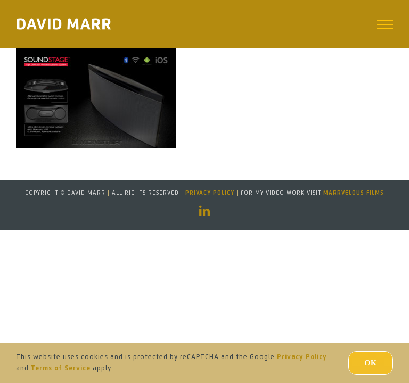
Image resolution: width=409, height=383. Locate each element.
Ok (370, 363)
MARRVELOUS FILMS (353, 193)
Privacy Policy (209, 193)
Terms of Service (61, 368)
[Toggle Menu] (385, 24)
